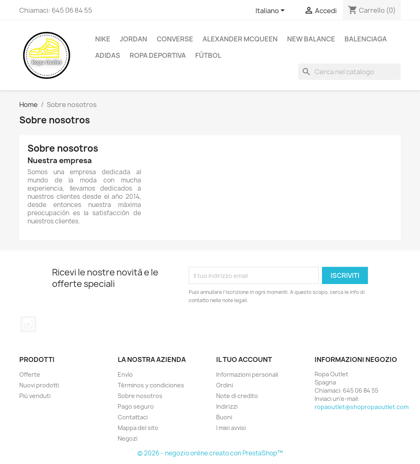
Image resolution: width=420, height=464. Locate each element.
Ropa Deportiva (158, 55)
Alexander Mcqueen (240, 38)
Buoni (224, 417)
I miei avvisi (231, 428)
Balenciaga (366, 38)
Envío (125, 374)
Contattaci (133, 417)
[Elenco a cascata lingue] (272, 11)
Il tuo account (244, 359)
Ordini (224, 385)
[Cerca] (349, 72)
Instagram (28, 324)
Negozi (127, 438)
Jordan (133, 38)
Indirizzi (226, 406)
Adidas (107, 55)
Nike (102, 38)
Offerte (29, 374)
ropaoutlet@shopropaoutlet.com (362, 407)
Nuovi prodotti (39, 385)
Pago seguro (136, 406)
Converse (175, 38)
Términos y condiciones (151, 385)
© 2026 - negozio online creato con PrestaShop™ (210, 453)
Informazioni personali (247, 374)
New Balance (311, 38)
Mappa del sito (138, 428)
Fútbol (208, 55)
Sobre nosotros (140, 396)
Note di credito (237, 396)
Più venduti (34, 396)
